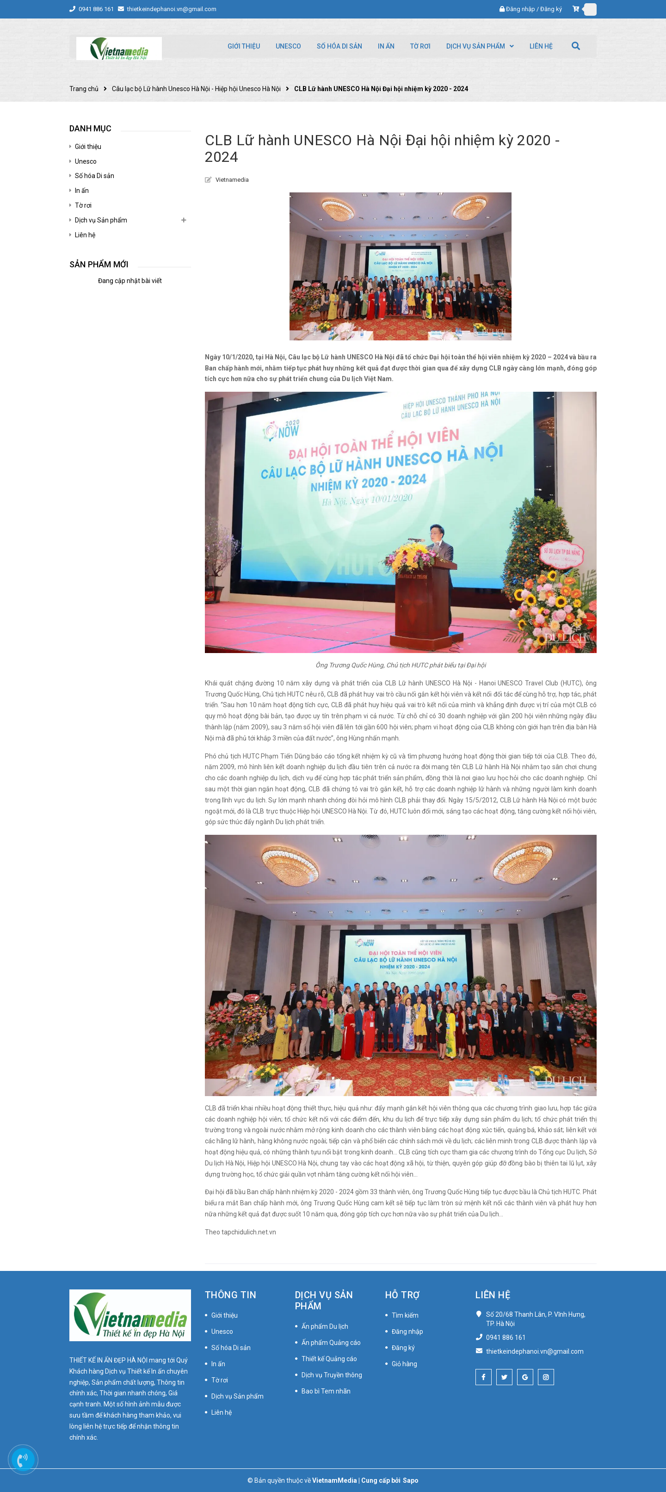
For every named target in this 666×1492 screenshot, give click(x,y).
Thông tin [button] (231, 1295)
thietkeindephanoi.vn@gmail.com (171, 9)
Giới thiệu (88, 146)
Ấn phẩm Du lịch (325, 1326)
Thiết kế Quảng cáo (329, 1359)
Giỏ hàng (404, 1364)
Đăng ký (551, 9)
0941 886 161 (97, 9)
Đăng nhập (520, 9)
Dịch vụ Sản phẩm (101, 220)
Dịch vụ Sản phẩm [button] (324, 1300)
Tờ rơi (83, 205)
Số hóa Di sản (94, 175)
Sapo (411, 1480)
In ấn (82, 190)
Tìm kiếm (405, 1315)
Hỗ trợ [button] (402, 1295)
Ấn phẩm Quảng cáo (331, 1342)
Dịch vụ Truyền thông (332, 1375)
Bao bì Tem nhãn (326, 1391)
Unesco (86, 161)
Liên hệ (85, 235)
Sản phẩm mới (99, 264)
